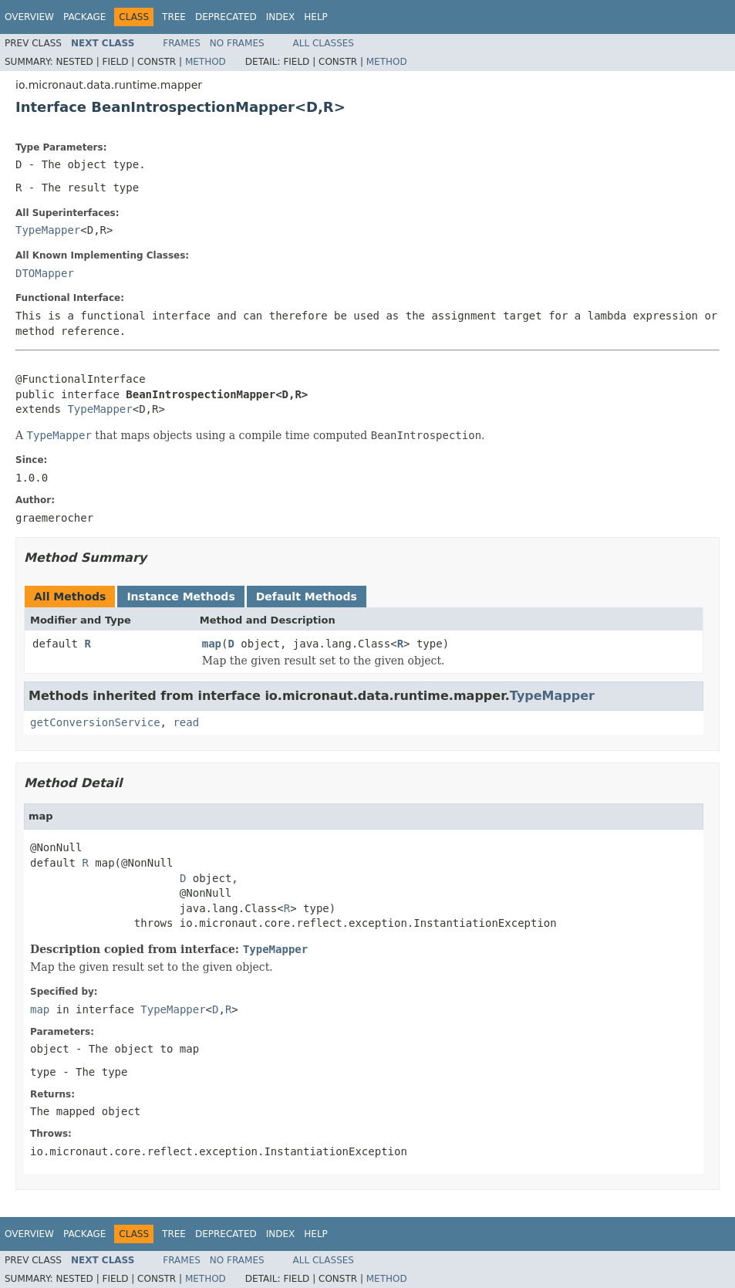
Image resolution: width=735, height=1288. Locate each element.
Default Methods (306, 596)
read (186, 722)
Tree (174, 17)
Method (205, 61)
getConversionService (95, 722)
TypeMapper (47, 230)
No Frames (237, 43)
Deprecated (226, 17)
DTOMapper (44, 273)
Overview (29, 17)
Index (280, 17)
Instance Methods (180, 596)
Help (316, 17)
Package (84, 17)
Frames (182, 43)
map (211, 643)
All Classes (323, 43)
